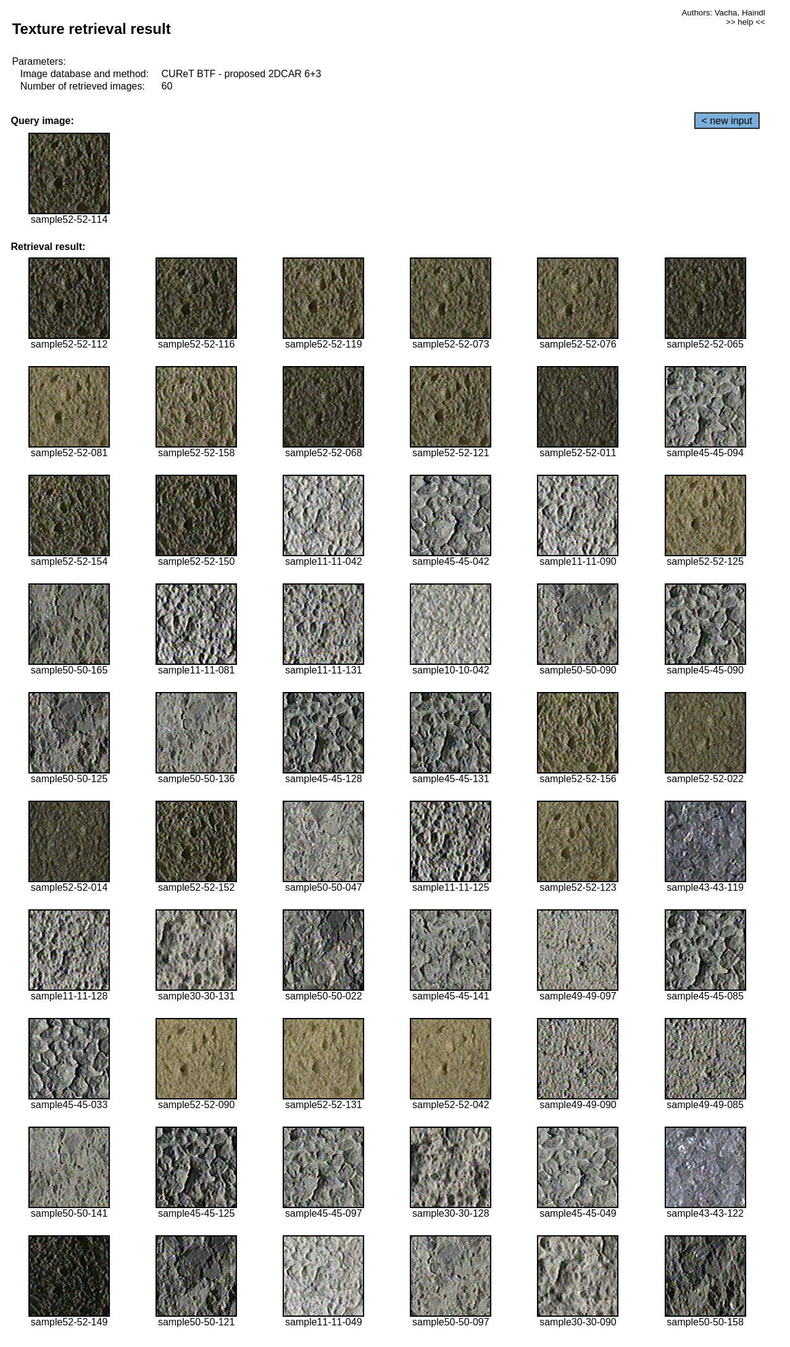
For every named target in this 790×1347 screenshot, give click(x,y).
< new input (727, 120)
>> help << (745, 22)
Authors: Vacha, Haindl (723, 12)
